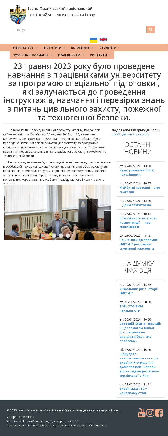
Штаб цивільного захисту (130, 134)
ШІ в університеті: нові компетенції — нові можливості (138, 222)
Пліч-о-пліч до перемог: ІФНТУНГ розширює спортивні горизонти (139, 244)
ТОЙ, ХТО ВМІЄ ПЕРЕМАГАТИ (131, 308)
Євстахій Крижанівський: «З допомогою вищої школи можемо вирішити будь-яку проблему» (140, 332)
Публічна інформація (31, 56)
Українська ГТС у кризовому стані (133, 391)
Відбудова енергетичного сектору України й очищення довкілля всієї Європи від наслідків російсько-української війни (139, 365)
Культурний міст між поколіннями (137, 172)
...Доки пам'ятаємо (135, 205)
